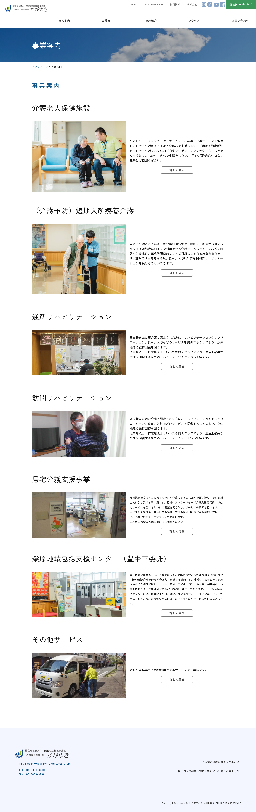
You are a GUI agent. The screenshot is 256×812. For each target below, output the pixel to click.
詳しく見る (177, 170)
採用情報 (175, 4)
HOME (134, 4)
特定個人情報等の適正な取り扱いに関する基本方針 (208, 771)
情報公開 (192, 4)
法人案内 (64, 20)
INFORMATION (154, 4)
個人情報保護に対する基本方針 (220, 761)
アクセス (194, 20)
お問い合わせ (240, 20)
